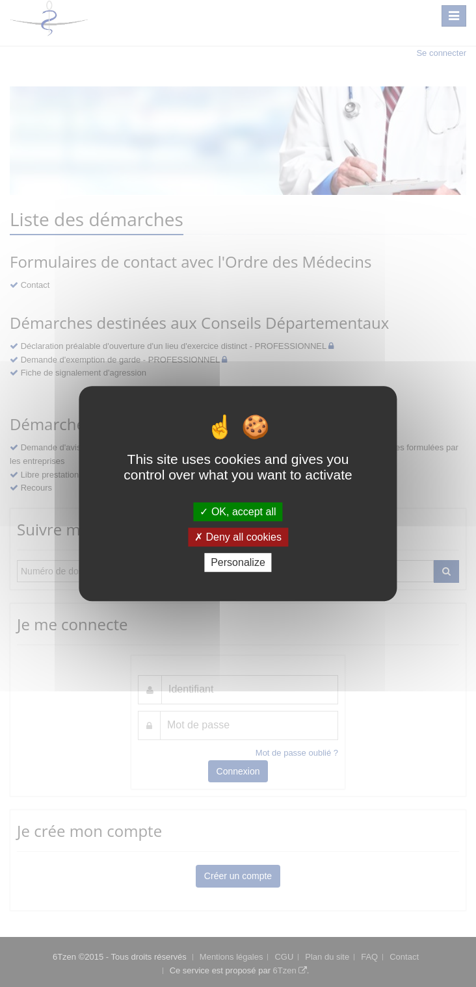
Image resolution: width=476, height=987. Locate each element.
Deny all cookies (238, 537)
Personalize (238, 562)
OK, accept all (238, 511)
